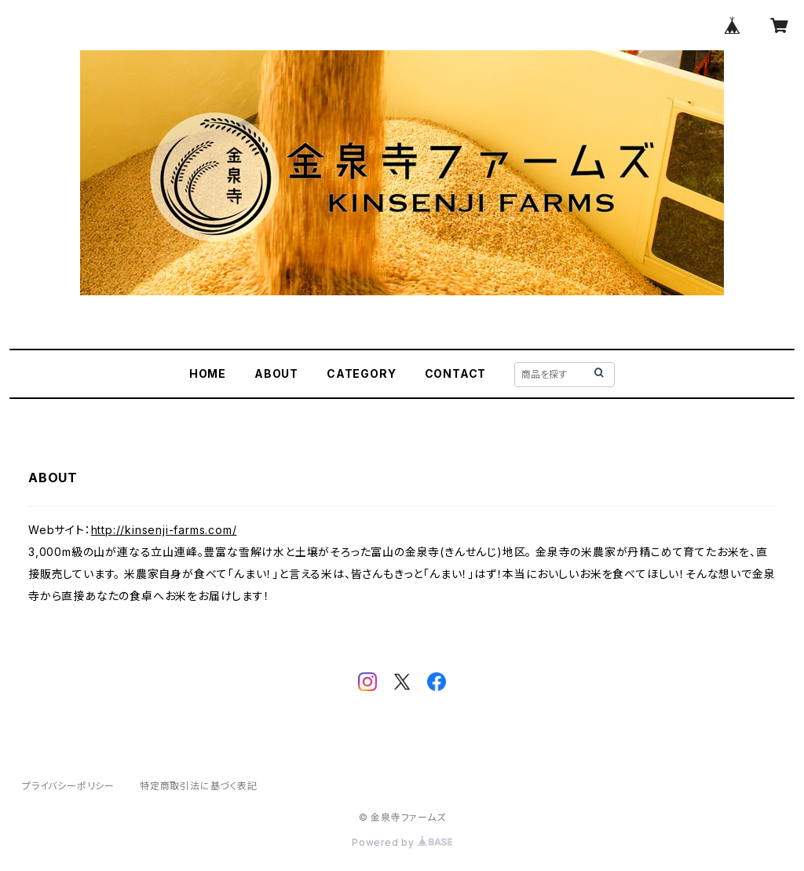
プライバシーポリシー (68, 786)
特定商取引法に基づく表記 (199, 786)
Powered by (402, 842)
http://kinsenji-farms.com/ (164, 529)
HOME (207, 373)
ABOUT (276, 373)
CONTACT (456, 373)
